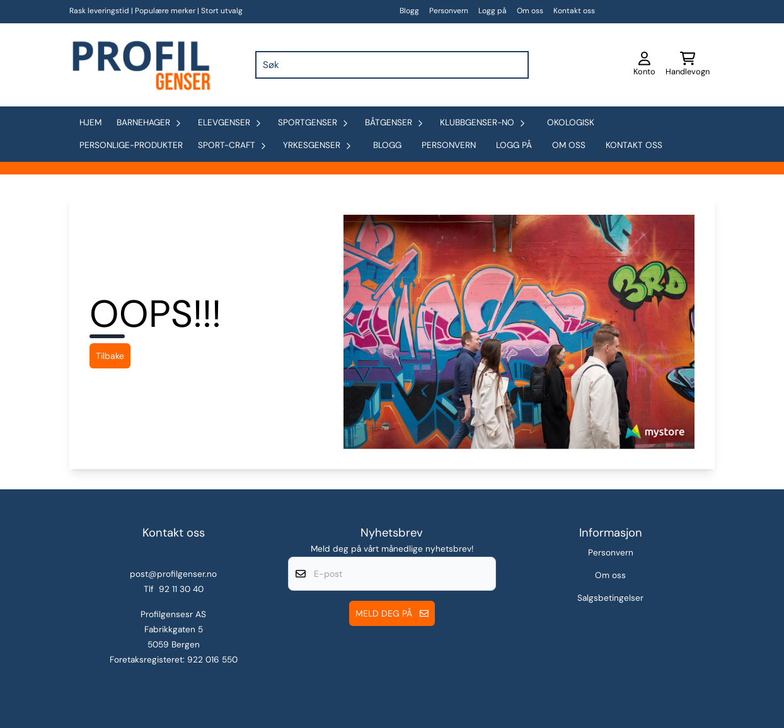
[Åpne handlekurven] (687, 65)
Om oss (530, 11)
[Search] (516, 65)
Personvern (448, 11)
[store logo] (139, 65)
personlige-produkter (131, 145)
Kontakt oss (574, 11)
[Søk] (392, 65)
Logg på (492, 11)
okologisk (570, 122)
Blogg (409, 11)
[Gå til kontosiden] (644, 65)
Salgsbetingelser (610, 598)
